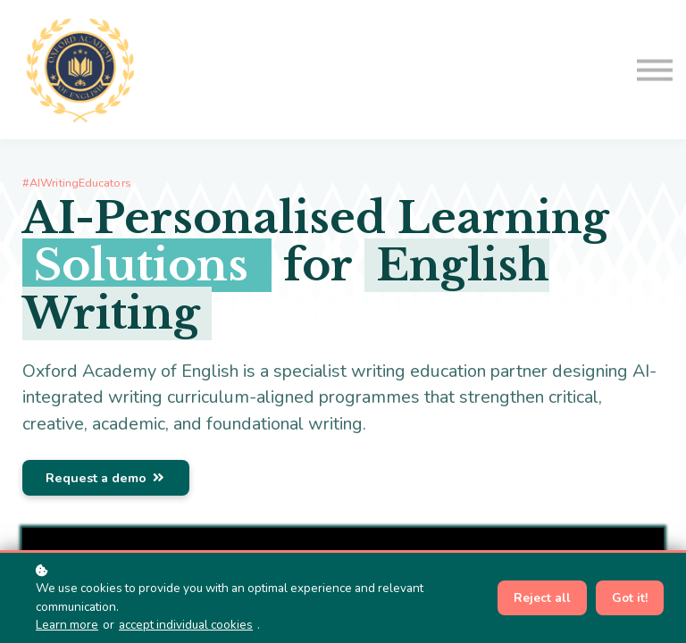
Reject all (542, 597)
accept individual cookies (186, 624)
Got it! (630, 597)
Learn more (67, 624)
